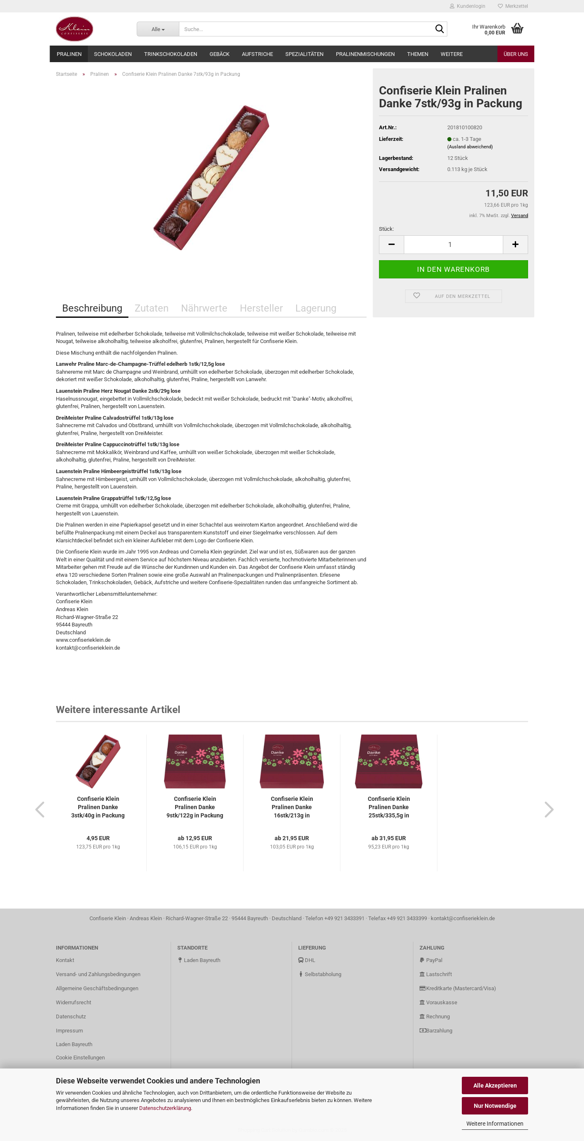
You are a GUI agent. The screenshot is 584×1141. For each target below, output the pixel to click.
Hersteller (261, 308)
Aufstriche (257, 54)
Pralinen (69, 54)
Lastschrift (436, 974)
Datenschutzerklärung (165, 1108)
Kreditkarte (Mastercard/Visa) (458, 988)
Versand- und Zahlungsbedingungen (98, 974)
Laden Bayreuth (74, 1044)
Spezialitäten (304, 54)
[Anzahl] (453, 244)
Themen (417, 54)
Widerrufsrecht (73, 1002)
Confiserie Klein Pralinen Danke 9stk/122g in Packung (195, 807)
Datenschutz (71, 1016)
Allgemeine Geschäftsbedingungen (97, 988)
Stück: (386, 229)
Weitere (452, 54)
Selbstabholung (319, 974)
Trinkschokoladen (170, 54)
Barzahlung (436, 1030)
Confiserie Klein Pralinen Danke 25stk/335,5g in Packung (389, 807)
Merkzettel (513, 6)
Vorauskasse (438, 1002)
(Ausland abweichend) (470, 147)
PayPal (431, 960)
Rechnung (435, 1016)
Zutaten (152, 308)
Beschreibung (92, 308)
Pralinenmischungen (365, 54)
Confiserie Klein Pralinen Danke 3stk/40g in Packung (98, 807)
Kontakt (65, 960)
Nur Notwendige (495, 1105)
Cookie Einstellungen (80, 1057)
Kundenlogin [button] (467, 6)
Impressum (69, 1030)
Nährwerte (204, 308)
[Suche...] (158, 29)
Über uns (516, 54)
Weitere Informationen (495, 1123)
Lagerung (315, 308)
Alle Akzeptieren (495, 1085)
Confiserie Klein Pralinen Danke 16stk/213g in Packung (292, 807)
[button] (37, 809)
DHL (306, 960)
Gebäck (219, 54)
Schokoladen (113, 54)
